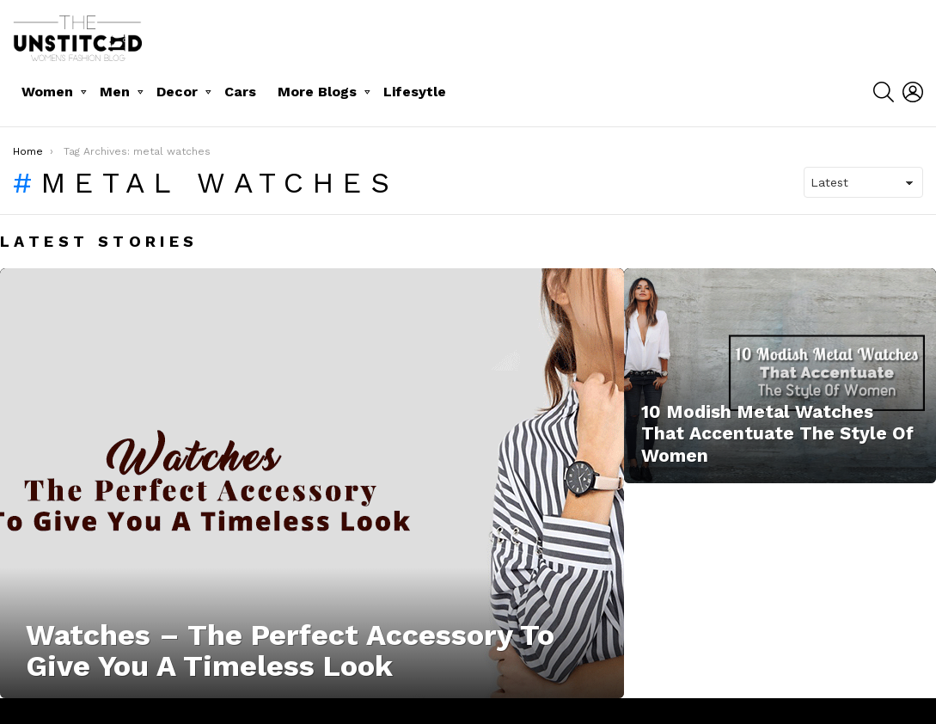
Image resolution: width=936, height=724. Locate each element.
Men (115, 91)
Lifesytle (414, 91)
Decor (177, 91)
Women (47, 91)
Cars (240, 91)
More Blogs (317, 91)
